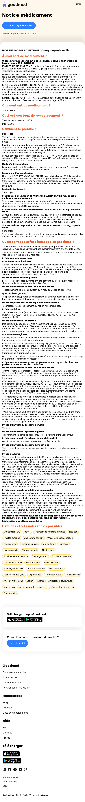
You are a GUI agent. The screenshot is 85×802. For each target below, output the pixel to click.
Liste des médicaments (15, 712)
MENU (79, 4)
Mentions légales (11, 777)
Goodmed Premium (13, 682)
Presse (6, 737)
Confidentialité (10, 781)
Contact (7, 732)
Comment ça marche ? (15, 672)
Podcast (7, 707)
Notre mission (10, 677)
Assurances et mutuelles (16, 687)
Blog (5, 702)
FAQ (5, 727)
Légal (5, 786)
